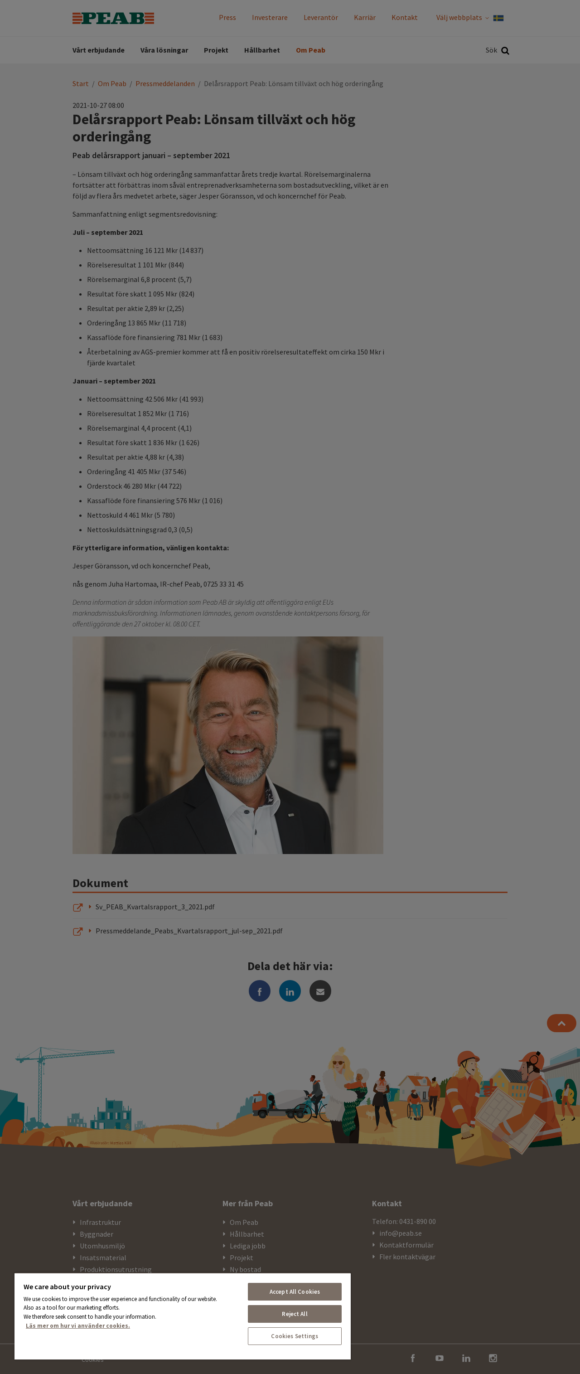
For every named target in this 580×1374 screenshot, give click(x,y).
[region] (182, 1315)
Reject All (294, 1314)
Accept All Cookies (295, 1292)
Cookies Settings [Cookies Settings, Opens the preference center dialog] (294, 1336)
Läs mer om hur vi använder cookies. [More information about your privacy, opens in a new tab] (78, 1326)
